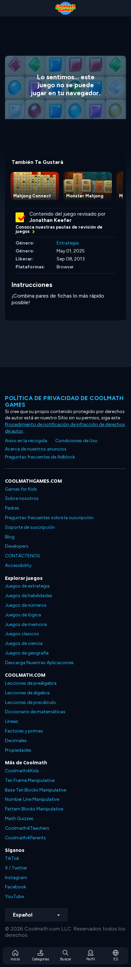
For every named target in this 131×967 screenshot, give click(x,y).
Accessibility (18, 565)
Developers (16, 546)
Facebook (15, 887)
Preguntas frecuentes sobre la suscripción (49, 517)
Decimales (16, 740)
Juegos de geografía (27, 653)
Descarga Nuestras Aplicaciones (39, 662)
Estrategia (68, 243)
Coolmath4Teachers (27, 828)
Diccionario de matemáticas (35, 712)
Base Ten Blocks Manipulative (35, 790)
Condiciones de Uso (76, 441)
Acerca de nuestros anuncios (35, 449)
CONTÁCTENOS (22, 556)
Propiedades (18, 750)
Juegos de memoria (26, 624)
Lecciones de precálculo (30, 702)
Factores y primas (24, 731)
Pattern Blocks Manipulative (34, 809)
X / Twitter (16, 868)
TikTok (12, 858)
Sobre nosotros (22, 498)
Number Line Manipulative (32, 799)
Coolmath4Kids (22, 771)
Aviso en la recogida (26, 441)
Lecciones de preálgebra (31, 683)
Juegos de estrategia (27, 586)
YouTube (14, 896)
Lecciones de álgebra (27, 693)
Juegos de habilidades (28, 595)
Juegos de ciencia (24, 643)
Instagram (16, 877)
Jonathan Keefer (50, 220)
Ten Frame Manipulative (30, 780)
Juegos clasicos (22, 634)
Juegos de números (26, 605)
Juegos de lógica (23, 615)
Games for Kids (21, 489)
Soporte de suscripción (30, 527)
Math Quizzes (19, 818)
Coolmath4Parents (25, 838)
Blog (10, 537)
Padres (12, 508)
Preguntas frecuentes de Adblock (40, 457)
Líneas (11, 721)
